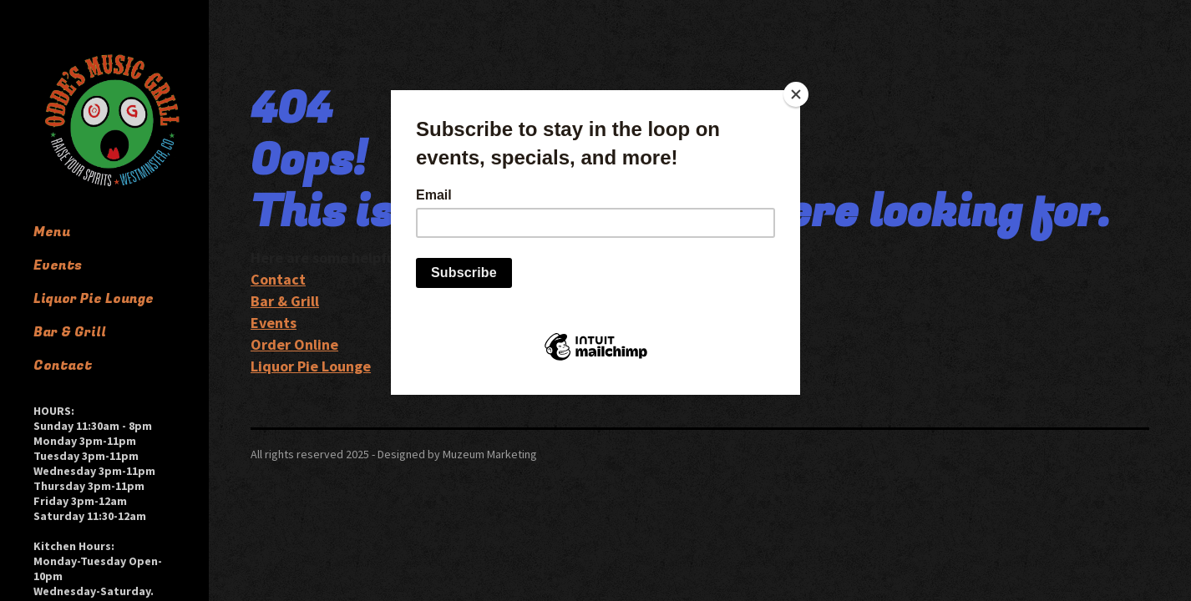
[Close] (795, 94)
